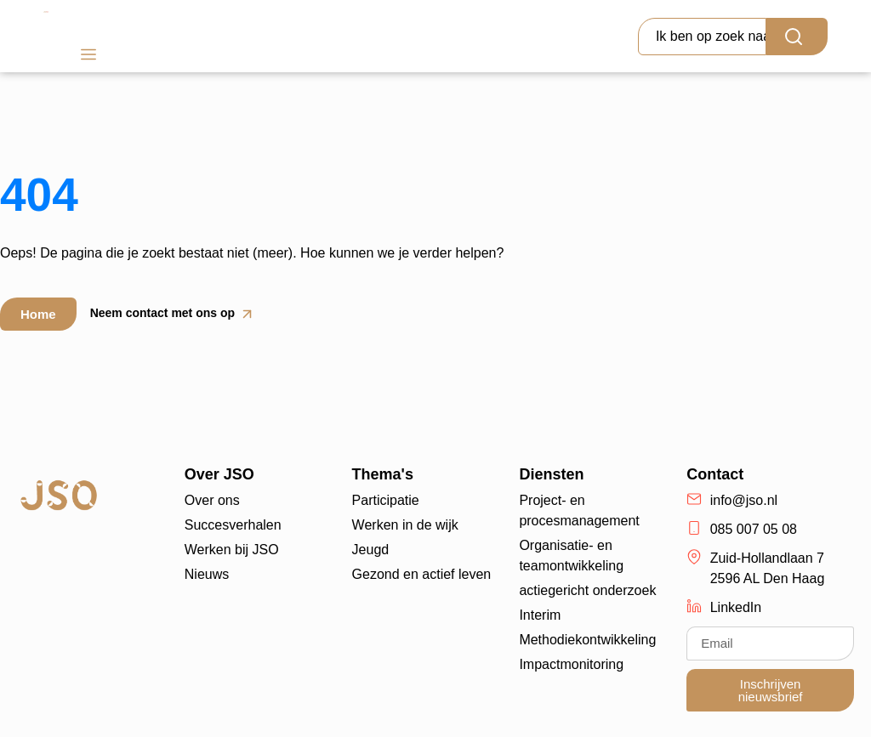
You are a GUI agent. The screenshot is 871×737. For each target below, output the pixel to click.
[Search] (797, 36)
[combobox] (702, 36)
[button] (88, 56)
